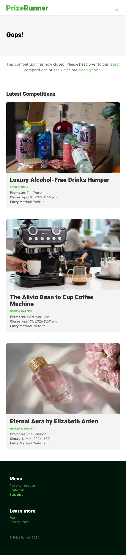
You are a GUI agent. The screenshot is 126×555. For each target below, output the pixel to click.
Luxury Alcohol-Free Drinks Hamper (59, 179)
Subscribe (16, 495)
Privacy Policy (19, 522)
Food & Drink (19, 187)
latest (115, 64)
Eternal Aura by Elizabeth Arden (54, 421)
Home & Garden (21, 311)
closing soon (89, 70)
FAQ (12, 518)
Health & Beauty (22, 429)
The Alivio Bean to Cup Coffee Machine (52, 301)
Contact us (17, 490)
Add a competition (22, 486)
